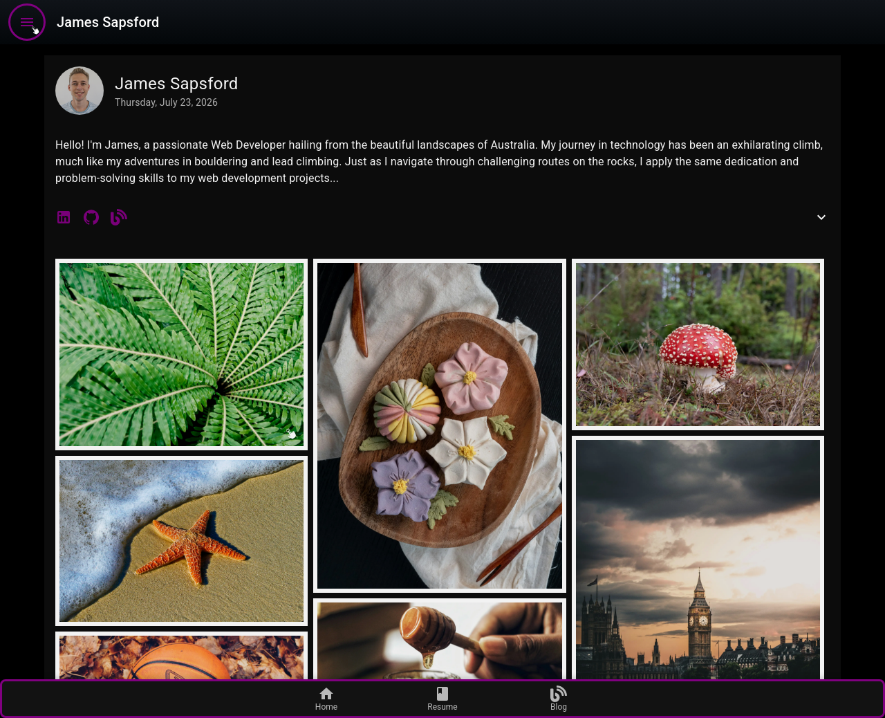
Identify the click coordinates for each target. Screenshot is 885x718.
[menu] (27, 22)
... (334, 178)
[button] (63, 217)
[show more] (821, 217)
